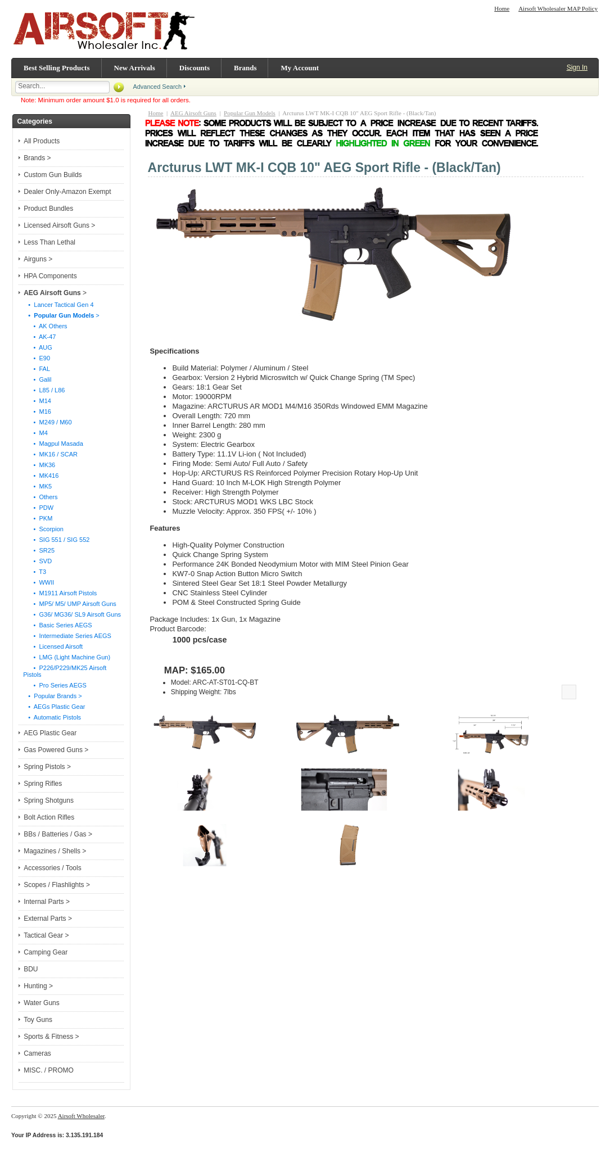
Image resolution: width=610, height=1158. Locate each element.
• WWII (38, 582)
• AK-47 (39, 336)
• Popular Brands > (52, 696)
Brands (245, 68)
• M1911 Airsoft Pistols (60, 593)
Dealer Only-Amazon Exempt (67, 192)
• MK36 (39, 465)
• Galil (37, 379)
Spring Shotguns (49, 800)
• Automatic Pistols (52, 717)
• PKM (37, 518)
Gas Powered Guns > (56, 750)
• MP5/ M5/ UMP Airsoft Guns (69, 603)
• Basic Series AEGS (57, 625)
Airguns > (38, 259)
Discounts (194, 68)
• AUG (37, 347)
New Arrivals (134, 68)
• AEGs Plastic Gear (54, 706)
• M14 (37, 400)
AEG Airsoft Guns (193, 113)
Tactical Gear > (46, 935)
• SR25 (39, 550)
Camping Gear (45, 952)
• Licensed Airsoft (53, 646)
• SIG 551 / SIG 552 (56, 539)
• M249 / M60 (47, 422)
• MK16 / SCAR (50, 454)
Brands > (37, 158)
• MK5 (37, 486)
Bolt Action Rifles (49, 817)
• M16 (37, 411)
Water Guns (42, 1003)
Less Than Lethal (49, 242)
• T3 (34, 571)
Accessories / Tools (53, 868)
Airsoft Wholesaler (81, 1115)
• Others (40, 497)
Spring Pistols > (47, 767)
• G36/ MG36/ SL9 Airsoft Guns (72, 614)
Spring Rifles (43, 784)
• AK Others (45, 326)
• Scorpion (43, 529)
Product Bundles (48, 208)
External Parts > (48, 918)
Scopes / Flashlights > (57, 885)
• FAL (36, 368)
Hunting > (38, 986)
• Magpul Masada (53, 443)
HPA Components (50, 276)
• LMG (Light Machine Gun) (66, 657)
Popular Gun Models (249, 113)
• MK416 (40, 475)
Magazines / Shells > (55, 851)
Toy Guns (38, 1020)
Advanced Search (157, 86)
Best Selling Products (57, 68)
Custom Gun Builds (53, 175)
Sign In (577, 67)
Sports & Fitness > (51, 1037)
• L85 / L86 (44, 390)
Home (501, 8)
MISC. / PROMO (49, 1070)
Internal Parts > (47, 902)
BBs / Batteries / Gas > (58, 834)
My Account (300, 68)
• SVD (37, 561)
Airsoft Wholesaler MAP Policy (558, 8)
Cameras (37, 1053)
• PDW (38, 507)
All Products (42, 141)
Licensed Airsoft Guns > (59, 225)
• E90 (36, 358)
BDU (31, 969)
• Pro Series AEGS (55, 685)
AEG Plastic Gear (50, 733)
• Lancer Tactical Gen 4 (58, 304)
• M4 (35, 432)
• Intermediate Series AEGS (67, 635)
